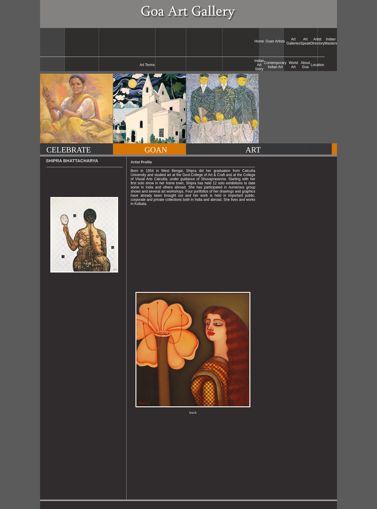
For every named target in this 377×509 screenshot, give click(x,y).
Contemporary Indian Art (275, 65)
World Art (293, 65)
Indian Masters (331, 41)
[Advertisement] (147, 41)
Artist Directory (317, 41)
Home (259, 41)
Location (317, 65)
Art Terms (147, 65)
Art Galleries (293, 41)
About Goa (305, 65)
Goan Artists (275, 41)
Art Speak (305, 41)
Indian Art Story (259, 65)
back (193, 412)
